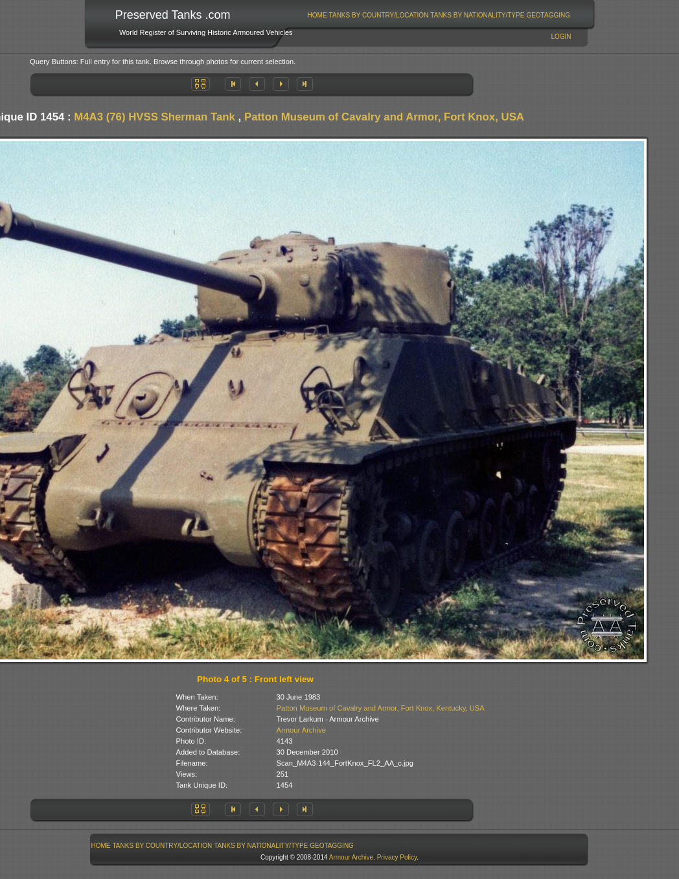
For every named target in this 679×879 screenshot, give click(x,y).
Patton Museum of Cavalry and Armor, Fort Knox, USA (384, 117)
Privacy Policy (397, 857)
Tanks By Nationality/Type (477, 15)
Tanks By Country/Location (379, 15)
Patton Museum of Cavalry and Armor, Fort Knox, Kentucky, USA (381, 708)
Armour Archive (301, 730)
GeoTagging (548, 15)
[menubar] (438, 15)
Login (561, 36)
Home (317, 15)
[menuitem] (317, 15)
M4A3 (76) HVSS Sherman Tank (154, 117)
